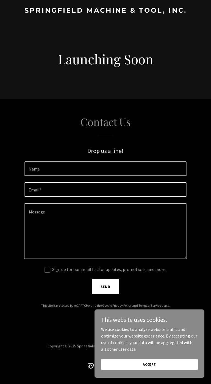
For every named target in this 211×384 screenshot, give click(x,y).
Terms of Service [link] (149, 305)
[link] (105, 11)
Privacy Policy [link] (122, 305)
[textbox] (105, 168)
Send (106, 286)
